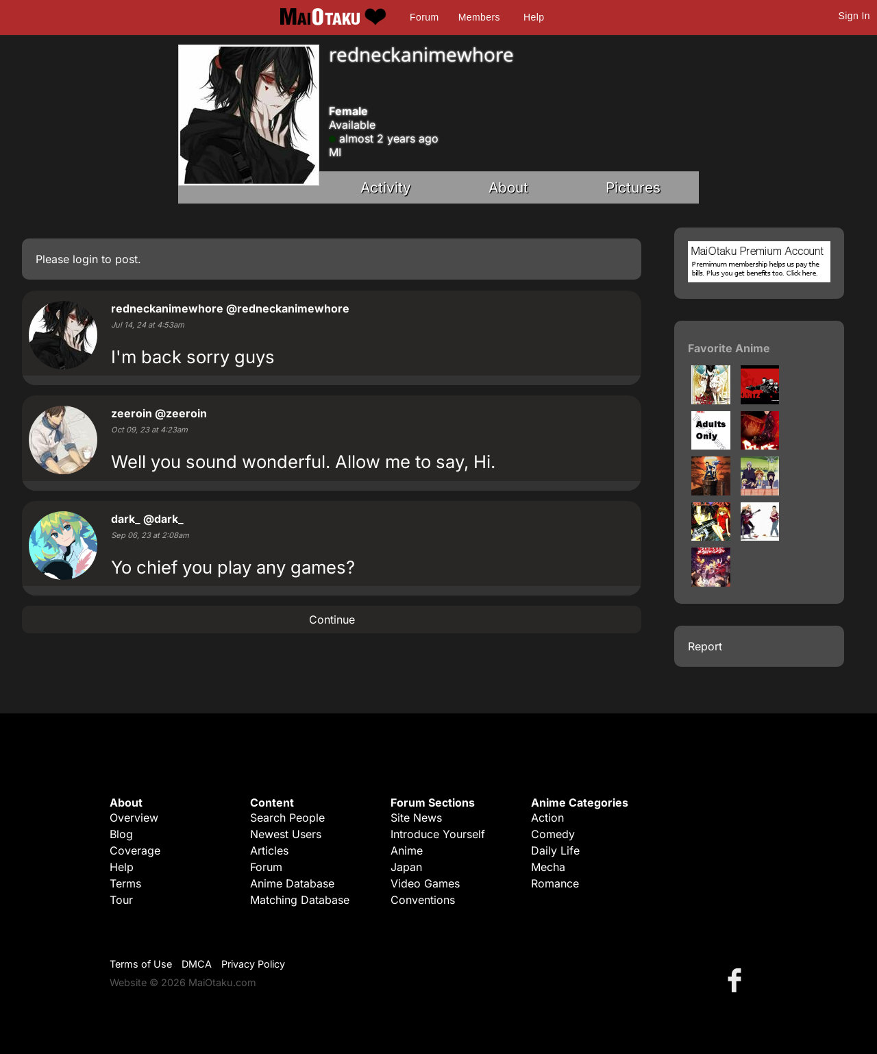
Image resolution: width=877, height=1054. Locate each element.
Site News (416, 817)
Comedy (553, 834)
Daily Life (555, 850)
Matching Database (299, 900)
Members (479, 17)
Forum (424, 17)
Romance (555, 883)
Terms (125, 883)
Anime (407, 850)
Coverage (135, 850)
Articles (269, 850)
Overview (134, 817)
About (508, 187)
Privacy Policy (253, 964)
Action (547, 817)
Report (705, 646)
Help (533, 17)
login (85, 259)
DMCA (197, 964)
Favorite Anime (729, 348)
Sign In (854, 15)
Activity (385, 187)
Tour (121, 900)
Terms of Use (141, 964)
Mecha (548, 867)
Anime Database (292, 883)
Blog (121, 834)
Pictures (633, 187)
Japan (406, 867)
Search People (287, 817)
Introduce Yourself (438, 834)
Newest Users (285, 834)
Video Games (425, 883)
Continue (332, 619)
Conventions (423, 900)
